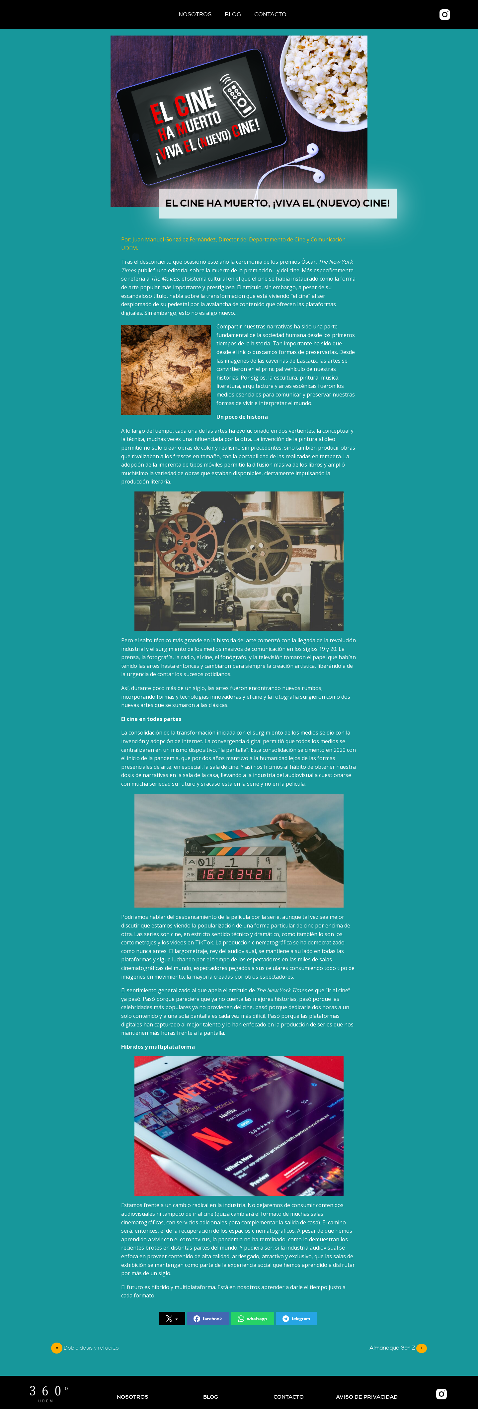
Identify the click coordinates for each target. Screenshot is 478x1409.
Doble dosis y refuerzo (91, 1348)
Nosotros (195, 14)
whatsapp (252, 1318)
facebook (208, 1318)
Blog (233, 14)
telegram (296, 1318)
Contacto (270, 14)
